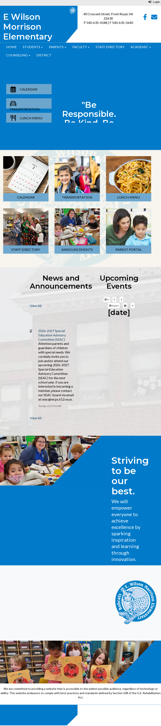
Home (11, 47)
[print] (125, 306)
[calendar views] (132, 306)
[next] (121, 299)
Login (154, 1)
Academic (141, 47)
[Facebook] (145, 18)
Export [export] (113, 305)
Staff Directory (110, 47)
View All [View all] (36, 306)
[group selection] (106, 299)
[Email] (154, 18)
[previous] (114, 299)
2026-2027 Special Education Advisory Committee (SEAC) (52, 335)
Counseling (18, 55)
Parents (57, 47)
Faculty (80, 47)
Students (33, 47)
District (43, 55)
